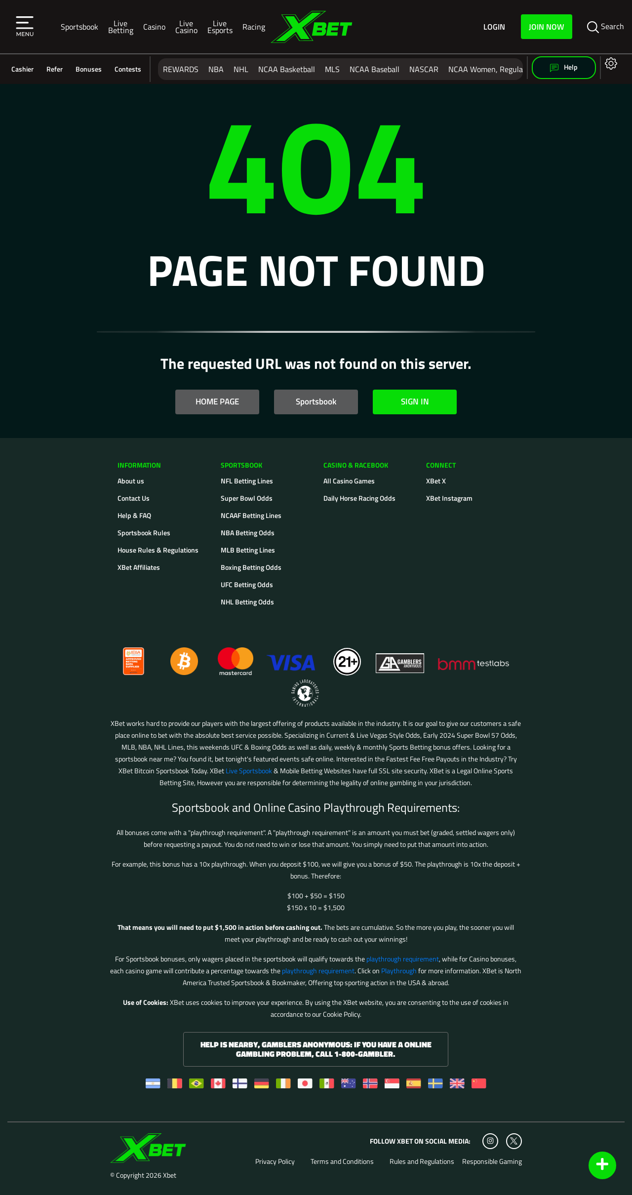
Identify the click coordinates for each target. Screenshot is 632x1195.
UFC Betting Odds (247, 584)
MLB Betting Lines (248, 550)
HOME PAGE (217, 401)
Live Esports (220, 26)
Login (494, 27)
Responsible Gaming (492, 1161)
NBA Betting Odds (248, 532)
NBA (216, 69)
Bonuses (89, 69)
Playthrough (399, 970)
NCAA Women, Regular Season (500, 69)
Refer (54, 69)
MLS (332, 69)
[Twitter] (514, 1141)
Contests (128, 69)
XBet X (436, 481)
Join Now (546, 27)
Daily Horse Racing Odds (359, 498)
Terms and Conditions (342, 1161)
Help (564, 67)
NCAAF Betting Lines (251, 515)
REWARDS (180, 69)
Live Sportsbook (249, 770)
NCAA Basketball (286, 69)
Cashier (22, 69)
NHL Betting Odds (247, 602)
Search (605, 26)
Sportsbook (79, 27)
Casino (154, 27)
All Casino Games (349, 481)
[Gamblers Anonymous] (400, 657)
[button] (24, 26)
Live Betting (120, 26)
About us (131, 481)
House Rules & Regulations (158, 550)
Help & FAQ (134, 515)
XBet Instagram (449, 498)
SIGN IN (415, 401)
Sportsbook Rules (144, 532)
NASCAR (423, 69)
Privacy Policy (275, 1161)
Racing (253, 27)
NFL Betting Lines (247, 481)
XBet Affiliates (139, 567)
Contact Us (134, 498)
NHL (241, 69)
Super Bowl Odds (247, 498)
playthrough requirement (402, 959)
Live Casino (186, 26)
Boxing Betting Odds (251, 567)
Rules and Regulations (422, 1161)
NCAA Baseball (374, 69)
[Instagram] (490, 1141)
